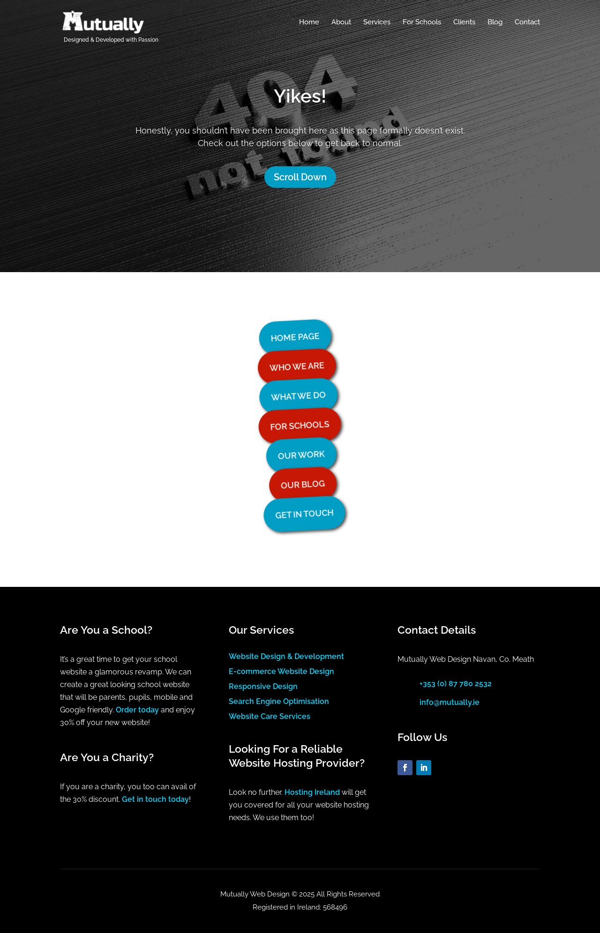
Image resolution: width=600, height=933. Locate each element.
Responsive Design (263, 686)
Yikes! (300, 96)
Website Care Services (269, 716)
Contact (527, 22)
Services (376, 22)
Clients (464, 22)
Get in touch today (155, 799)
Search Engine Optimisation (279, 701)
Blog (495, 22)
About (341, 22)
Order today (137, 709)
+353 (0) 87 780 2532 (456, 683)
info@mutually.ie (450, 702)
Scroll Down (300, 177)
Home (309, 22)
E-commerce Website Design (281, 671)
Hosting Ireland (312, 792)
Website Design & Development (286, 656)
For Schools (422, 22)
